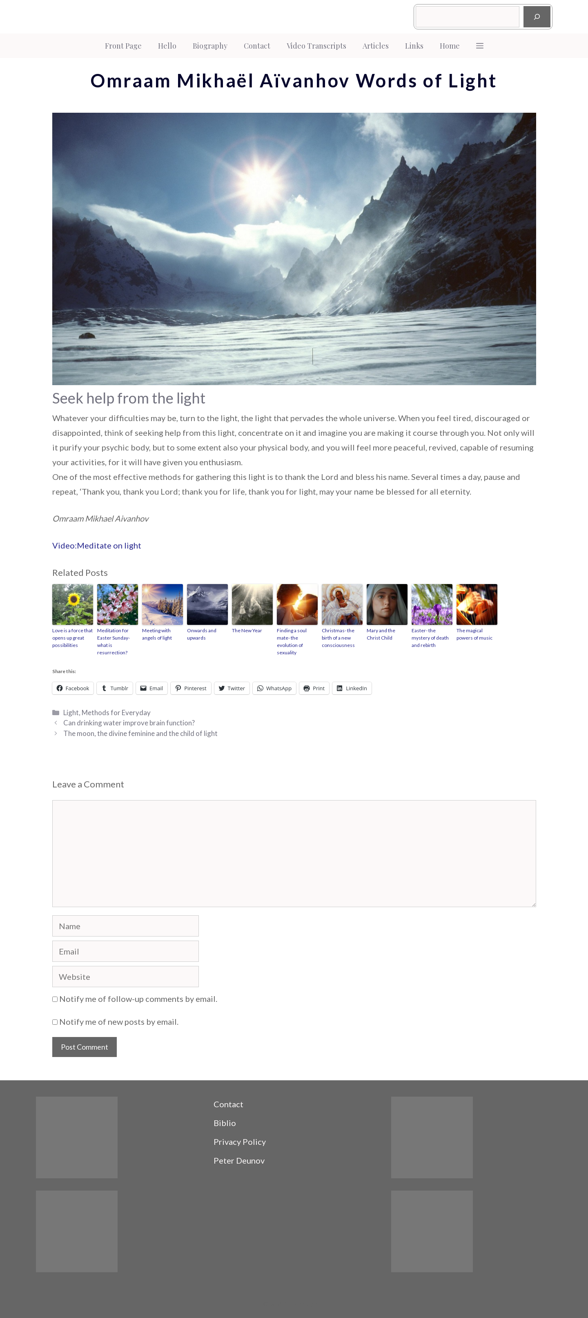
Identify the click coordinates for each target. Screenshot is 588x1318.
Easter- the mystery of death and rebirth (430, 637)
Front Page (123, 46)
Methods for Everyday (116, 712)
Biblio (225, 1123)
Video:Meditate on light (96, 545)
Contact (257, 46)
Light (71, 712)
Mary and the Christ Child (381, 634)
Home (450, 46)
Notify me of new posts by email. (118, 1021)
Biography (210, 46)
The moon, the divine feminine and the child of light (140, 733)
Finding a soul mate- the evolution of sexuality (292, 641)
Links (414, 46)
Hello (167, 46)
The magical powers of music (474, 634)
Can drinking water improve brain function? (129, 722)
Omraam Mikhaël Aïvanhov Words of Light (294, 80)
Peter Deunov (239, 1160)
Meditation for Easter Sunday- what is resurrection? (113, 641)
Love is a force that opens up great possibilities (72, 637)
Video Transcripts (316, 46)
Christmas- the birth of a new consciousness (338, 637)
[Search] (536, 16)
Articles (376, 46)
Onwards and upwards (201, 634)
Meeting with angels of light (157, 634)
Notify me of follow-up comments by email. (138, 999)
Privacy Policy (240, 1141)
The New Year (247, 630)
